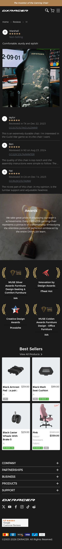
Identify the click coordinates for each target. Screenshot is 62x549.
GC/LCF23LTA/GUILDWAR (22, 127)
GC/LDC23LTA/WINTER (22, 154)
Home (5, 22)
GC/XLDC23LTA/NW (20, 181)
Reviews (17, 22)
